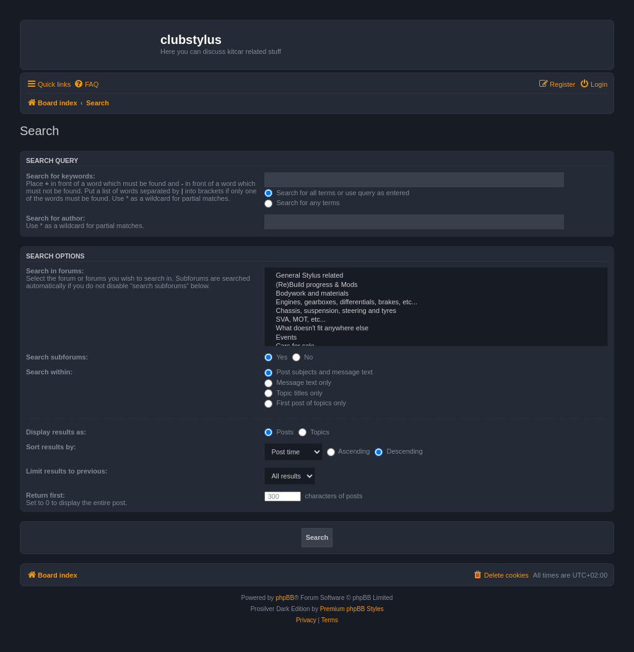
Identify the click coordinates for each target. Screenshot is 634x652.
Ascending (348, 451)
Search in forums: (55, 271)
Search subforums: (57, 357)
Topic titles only (293, 393)
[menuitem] (86, 84)
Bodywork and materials (436, 293)
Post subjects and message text (318, 372)
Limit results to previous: (66, 471)
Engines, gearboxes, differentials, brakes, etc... (436, 302)
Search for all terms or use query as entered (336, 192)
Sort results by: (51, 447)
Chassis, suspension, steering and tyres (436, 311)
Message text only (297, 382)
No (302, 357)
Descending (398, 451)
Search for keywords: (60, 176)
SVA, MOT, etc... (436, 319)
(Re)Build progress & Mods (436, 285)
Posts (278, 432)
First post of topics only (305, 403)
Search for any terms (301, 202)
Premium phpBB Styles (352, 609)
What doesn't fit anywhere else (436, 328)
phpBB (285, 597)
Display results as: (56, 432)
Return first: (45, 495)
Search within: (49, 372)
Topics (313, 432)
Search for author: (55, 218)
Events (436, 337)
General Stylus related (436, 275)
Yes (275, 357)
